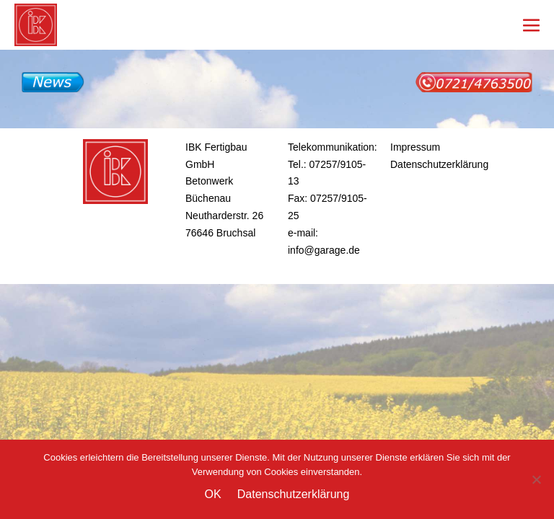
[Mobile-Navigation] (531, 25)
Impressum (415, 147)
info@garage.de (324, 250)
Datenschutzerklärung (439, 164)
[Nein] (536, 479)
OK (213, 494)
